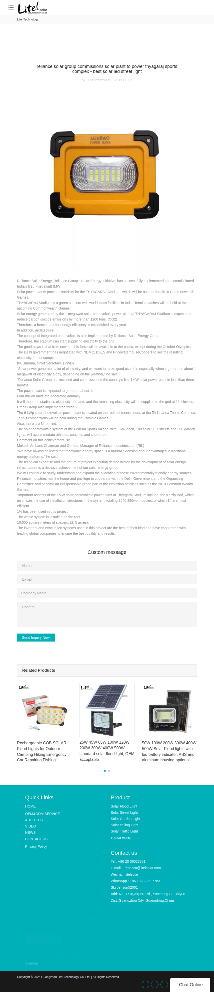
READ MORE (43, 939)
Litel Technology (27, 19)
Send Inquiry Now (36, 638)
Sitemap (31, 963)
